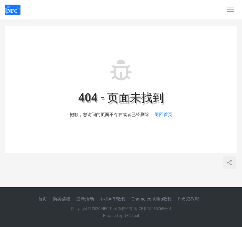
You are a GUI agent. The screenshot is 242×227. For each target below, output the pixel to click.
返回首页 (163, 114)
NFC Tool (131, 215)
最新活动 (85, 198)
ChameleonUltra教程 (152, 198)
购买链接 (61, 198)
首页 (42, 198)
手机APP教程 (113, 198)
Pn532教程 (188, 198)
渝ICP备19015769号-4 (152, 209)
